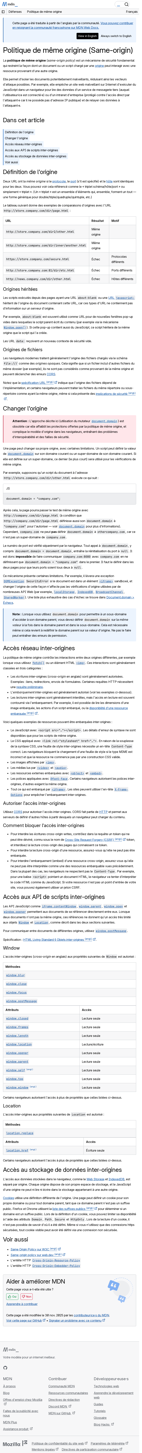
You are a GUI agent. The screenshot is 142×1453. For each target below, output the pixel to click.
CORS (51, 374)
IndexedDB (116, 1179)
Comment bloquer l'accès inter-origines (43, 825)
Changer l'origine (16, 138)
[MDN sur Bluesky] (12, 1368)
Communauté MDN (61, 1386)
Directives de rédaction (64, 1400)
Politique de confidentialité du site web (58, 1443)
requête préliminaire (29, 687)
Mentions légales (43, 1449)
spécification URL (37, 383)
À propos (9, 1386)
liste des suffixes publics (73, 1209)
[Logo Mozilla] (15, 1443)
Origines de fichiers (22, 349)
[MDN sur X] (19, 1368)
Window (11, 948)
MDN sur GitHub (59, 1413)
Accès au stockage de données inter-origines (35, 156)
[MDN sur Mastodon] (25, 1368)
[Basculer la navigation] (134, 4)
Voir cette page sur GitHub (24, 1320)
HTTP (103, 812)
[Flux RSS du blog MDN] (32, 1368)
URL (121, 298)
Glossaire (100, 1418)
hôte (109, 181)
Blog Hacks (102, 1424)
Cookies (8, 1198)
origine (99, 66)
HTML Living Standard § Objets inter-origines (57, 940)
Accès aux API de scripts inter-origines (31, 150)
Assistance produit (16, 1429)
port (73, 181)
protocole (59, 181)
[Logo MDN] (11, 1350)
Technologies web (106, 1386)
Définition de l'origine (19, 132)
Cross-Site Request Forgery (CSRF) (93, 840)
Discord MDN (58, 1406)
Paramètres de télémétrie (108, 1443)
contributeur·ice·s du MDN (91, 1315)
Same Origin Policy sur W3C (34, 1249)
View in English (87, 36)
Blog (6, 1393)
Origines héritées (20, 289)
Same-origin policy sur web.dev (36, 1255)
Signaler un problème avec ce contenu (75, 1320)
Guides (98, 1404)
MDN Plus (10, 1422)
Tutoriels (100, 1411)
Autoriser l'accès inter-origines (34, 803)
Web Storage (95, 1179)
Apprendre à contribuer (22, 1304)
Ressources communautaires (68, 1393)
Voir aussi (11, 162)
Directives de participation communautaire (90, 1449)
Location (12, 1106)
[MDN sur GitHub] (5, 1368)
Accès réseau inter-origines (23, 144)
